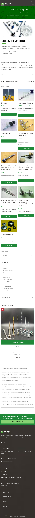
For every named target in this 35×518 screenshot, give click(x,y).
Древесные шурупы (7, 279)
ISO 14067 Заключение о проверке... (10, 483)
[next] (33, 75)
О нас (4, 498)
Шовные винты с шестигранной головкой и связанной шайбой (25, 203)
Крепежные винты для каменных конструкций (13, 275)
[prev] (2, 75)
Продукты (17, 15)
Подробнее (17, 357)
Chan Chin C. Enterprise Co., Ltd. (17, 515)
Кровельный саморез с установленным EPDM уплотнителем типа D (25, 168)
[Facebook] (1, 442)
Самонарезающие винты (13, 402)
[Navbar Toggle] (33, 4)
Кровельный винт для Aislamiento (25, 134)
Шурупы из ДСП (6, 281)
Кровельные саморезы (24, 15)
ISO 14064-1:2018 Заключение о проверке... (11, 477)
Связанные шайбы (7, 234)
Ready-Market (22, 516)
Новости (5, 506)
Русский (32, 1)
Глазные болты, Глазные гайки (9, 292)
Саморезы (4, 103)
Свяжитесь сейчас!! (17, 421)
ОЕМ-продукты (6, 297)
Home (7, 15)
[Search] (15, 255)
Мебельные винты (7, 286)
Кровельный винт (6, 133)
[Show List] (33, 81)
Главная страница (7, 496)
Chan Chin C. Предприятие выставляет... (11, 472)
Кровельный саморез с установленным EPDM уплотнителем (8, 168)
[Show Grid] (31, 81)
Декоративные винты (7, 284)
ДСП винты (28, 402)
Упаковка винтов (6, 290)
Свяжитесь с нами (13, 404)
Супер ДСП (4, 404)
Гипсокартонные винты (8, 288)
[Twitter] (2, 442)
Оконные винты (6, 277)
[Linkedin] (4, 442)
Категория (11, 15)
